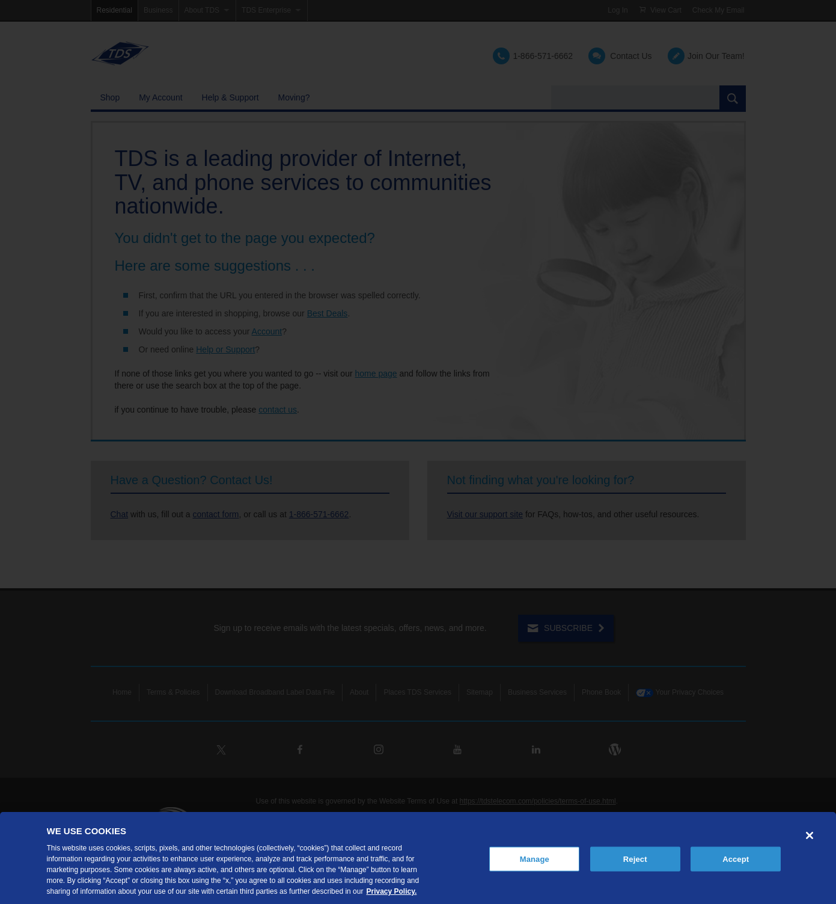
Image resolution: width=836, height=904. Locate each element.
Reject (635, 858)
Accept (735, 858)
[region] (418, 858)
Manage (534, 858)
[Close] (809, 835)
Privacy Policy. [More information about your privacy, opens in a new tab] (391, 891)
